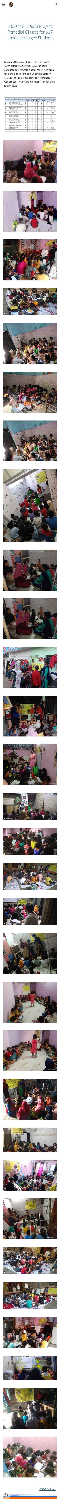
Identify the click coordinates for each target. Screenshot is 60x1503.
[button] (4, 4)
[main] (30, 32)
